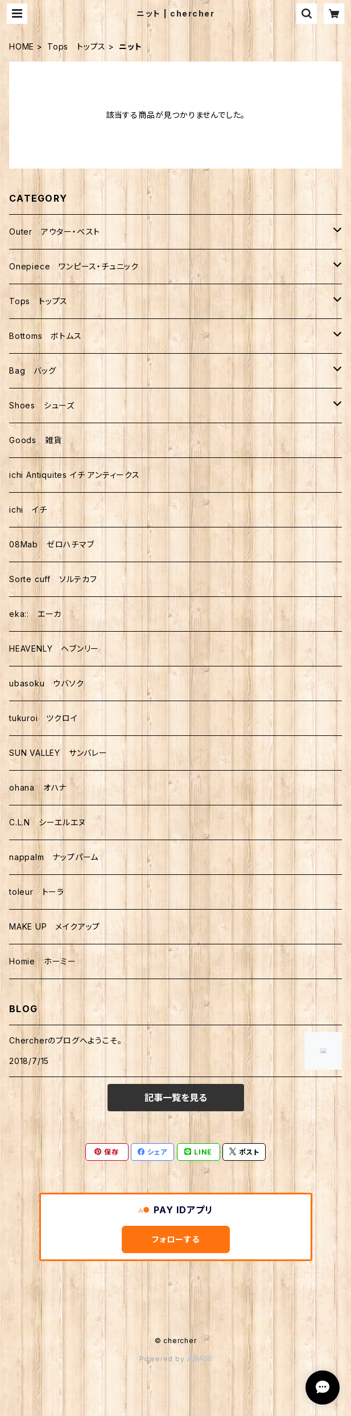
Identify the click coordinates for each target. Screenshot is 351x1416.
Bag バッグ (32, 370)
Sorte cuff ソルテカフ (53, 579)
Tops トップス (76, 46)
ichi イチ (28, 509)
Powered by (175, 1358)
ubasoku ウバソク (46, 683)
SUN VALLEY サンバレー (58, 753)
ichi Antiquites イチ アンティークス (74, 475)
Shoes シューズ (42, 405)
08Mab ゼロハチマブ (51, 544)
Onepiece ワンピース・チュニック (74, 266)
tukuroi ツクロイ (43, 718)
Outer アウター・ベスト (54, 231)
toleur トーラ (36, 892)
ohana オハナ (38, 787)
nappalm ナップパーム (53, 857)
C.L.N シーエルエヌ (47, 822)
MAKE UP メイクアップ (54, 926)
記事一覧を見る (175, 1097)
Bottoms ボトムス (45, 336)
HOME (21, 46)
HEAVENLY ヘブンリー (54, 648)
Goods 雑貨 (35, 440)
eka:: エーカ (35, 614)
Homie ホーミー (42, 961)
